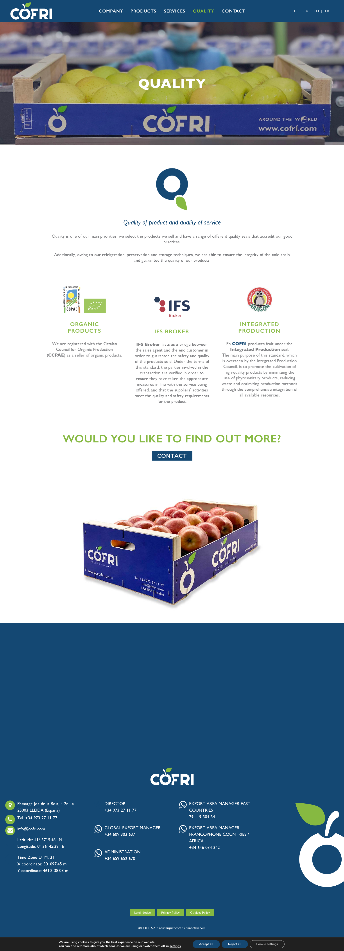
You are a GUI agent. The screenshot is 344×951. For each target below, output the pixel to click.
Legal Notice (142, 912)
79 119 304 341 (203, 817)
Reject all (234, 944)
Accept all (206, 944)
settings (175, 946)
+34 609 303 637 (119, 834)
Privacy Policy (170, 912)
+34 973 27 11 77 (120, 810)
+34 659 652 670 (119, 858)
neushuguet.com (170, 928)
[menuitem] (294, 11)
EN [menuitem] (316, 11)
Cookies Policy (200, 912)
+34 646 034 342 (204, 847)
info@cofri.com (31, 829)
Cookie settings (267, 944)
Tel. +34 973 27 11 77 (37, 818)
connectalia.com (195, 928)
